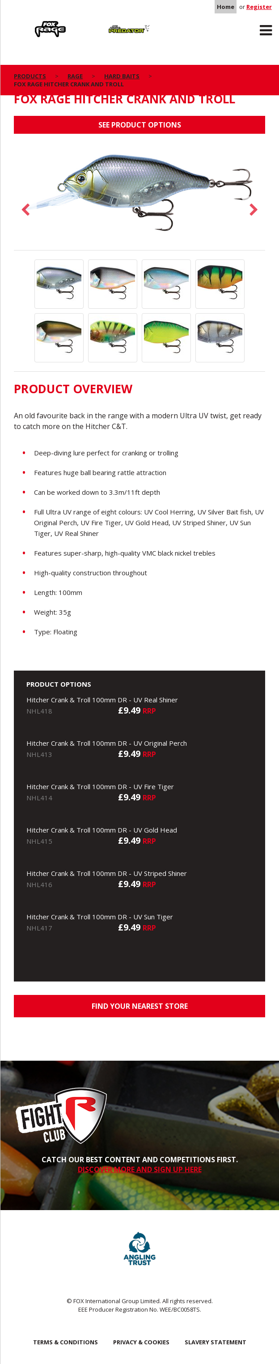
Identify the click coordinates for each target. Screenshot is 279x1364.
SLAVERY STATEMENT (215, 1342)
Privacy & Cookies (141, 1342)
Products (30, 76)
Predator (101, 23)
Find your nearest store (140, 1006)
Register (259, 7)
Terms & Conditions (65, 1342)
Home (225, 7)
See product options (139, 125)
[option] (139, 196)
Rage (22, 23)
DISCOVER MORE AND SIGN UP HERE (140, 1169)
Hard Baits (122, 76)
